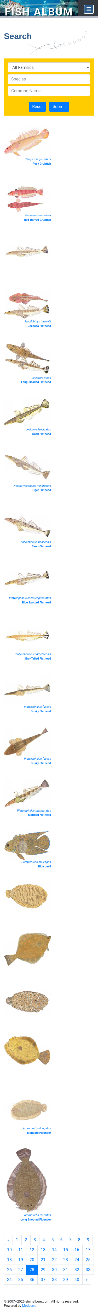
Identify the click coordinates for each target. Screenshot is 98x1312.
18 (9, 1259)
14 (54, 1249)
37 (43, 1279)
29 (43, 1269)
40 (76, 1279)
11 (20, 1249)
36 (32, 1279)
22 (54, 1259)
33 (88, 1269)
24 (76, 1259)
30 (54, 1269)
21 (43, 1259)
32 (76, 1269)
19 (20, 1259)
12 (32, 1249)
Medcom (28, 1306)
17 (88, 1249)
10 (9, 1249)
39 (65, 1279)
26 (9, 1269)
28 (32, 1269)
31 (65, 1269)
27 (20, 1269)
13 (43, 1249)
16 (76, 1249)
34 (9, 1279)
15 (65, 1249)
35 (20, 1279)
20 (32, 1259)
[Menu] (89, 9)
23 (65, 1259)
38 (54, 1279)
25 (88, 1259)
